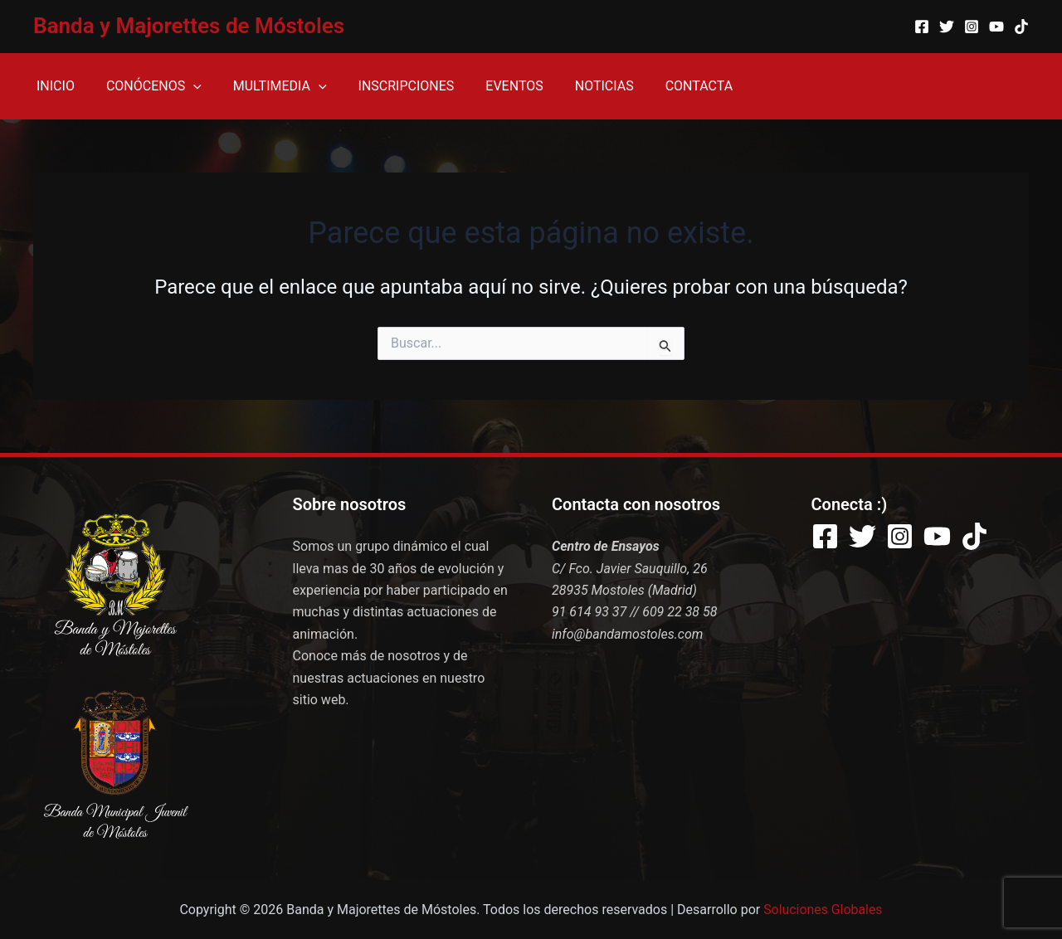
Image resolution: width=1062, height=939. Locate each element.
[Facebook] (921, 26)
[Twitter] (946, 26)
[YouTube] (996, 26)
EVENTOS (491, 86)
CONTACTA (666, 86)
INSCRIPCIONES (389, 86)
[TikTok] (1021, 26)
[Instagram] (971, 26)
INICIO (53, 86)
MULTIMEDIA (267, 86)
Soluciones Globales (823, 909)
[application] (186, 86)
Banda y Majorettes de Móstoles (188, 25)
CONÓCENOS (146, 86)
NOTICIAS (577, 86)
